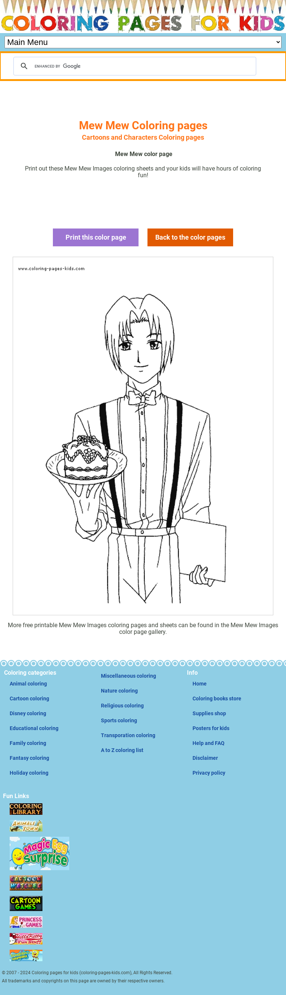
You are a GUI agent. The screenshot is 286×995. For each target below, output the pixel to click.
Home (200, 684)
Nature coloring (119, 691)
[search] (134, 66)
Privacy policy (209, 773)
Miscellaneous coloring (128, 676)
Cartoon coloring (29, 698)
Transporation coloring (128, 735)
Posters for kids (211, 728)
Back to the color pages (190, 237)
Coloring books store (217, 698)
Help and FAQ (209, 743)
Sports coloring (119, 720)
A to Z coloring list (122, 750)
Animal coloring (28, 684)
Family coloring (28, 743)
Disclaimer (205, 758)
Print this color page (96, 237)
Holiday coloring (29, 773)
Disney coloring (28, 713)
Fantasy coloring (29, 758)
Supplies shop (209, 713)
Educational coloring (34, 728)
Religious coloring (122, 706)
